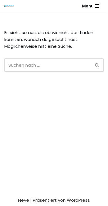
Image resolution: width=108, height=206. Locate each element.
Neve (23, 200)
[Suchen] (47, 65)
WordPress (78, 200)
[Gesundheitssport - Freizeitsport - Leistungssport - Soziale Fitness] (10, 6)
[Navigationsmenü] (91, 6)
